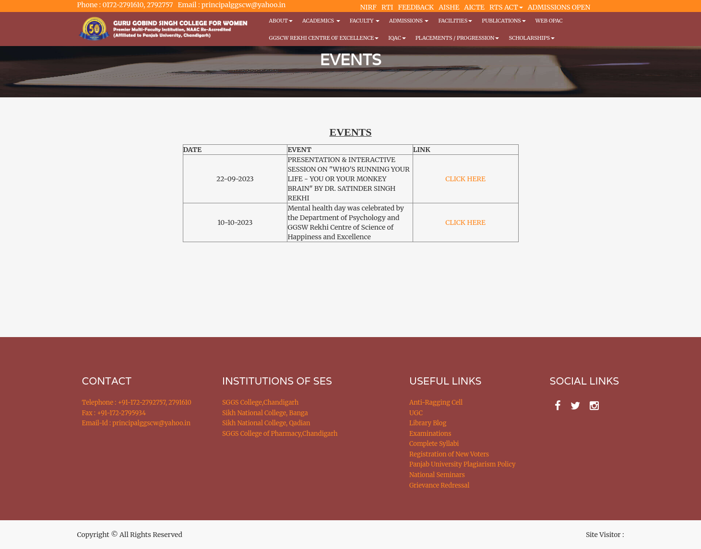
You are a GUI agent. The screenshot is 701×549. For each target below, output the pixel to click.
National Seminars (437, 475)
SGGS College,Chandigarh (260, 402)
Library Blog (427, 423)
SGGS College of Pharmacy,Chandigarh (280, 434)
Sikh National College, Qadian (266, 423)
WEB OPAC (549, 20)
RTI (387, 7)
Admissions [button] (408, 20)
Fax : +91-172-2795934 (114, 413)
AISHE (449, 7)
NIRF (368, 7)
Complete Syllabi (434, 444)
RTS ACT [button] (506, 7)
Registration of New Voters (449, 454)
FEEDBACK (416, 7)
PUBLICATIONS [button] (503, 20)
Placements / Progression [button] (457, 38)
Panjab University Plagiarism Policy (462, 464)
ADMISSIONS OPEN (559, 7)
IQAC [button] (396, 38)
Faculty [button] (365, 20)
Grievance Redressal (439, 485)
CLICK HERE (465, 179)
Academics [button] (321, 20)
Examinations (430, 434)
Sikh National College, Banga (265, 413)
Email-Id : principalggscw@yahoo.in (136, 423)
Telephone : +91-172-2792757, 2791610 (136, 402)
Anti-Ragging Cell (436, 402)
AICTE (474, 7)
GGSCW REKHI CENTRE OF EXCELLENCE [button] (324, 38)
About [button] (281, 20)
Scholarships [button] (532, 38)
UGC (416, 413)
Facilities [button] (455, 20)
